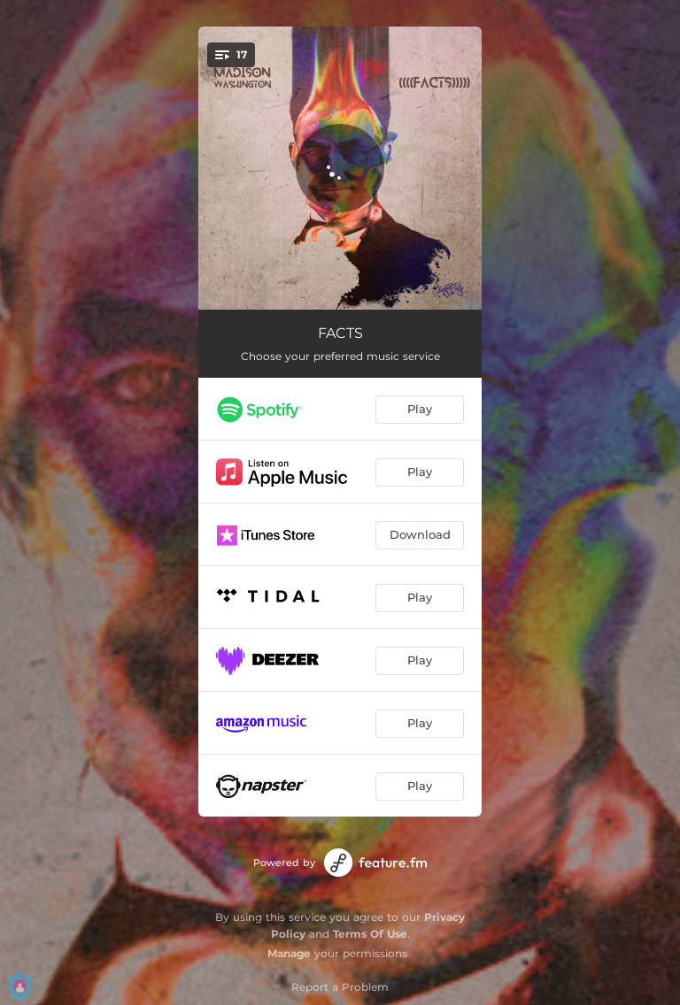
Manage (289, 953)
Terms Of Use (370, 933)
